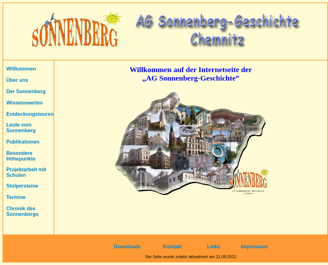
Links (213, 246)
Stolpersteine (22, 186)
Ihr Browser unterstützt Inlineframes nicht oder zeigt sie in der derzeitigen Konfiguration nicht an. (190, 147)
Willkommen (21, 68)
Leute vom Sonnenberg (21, 127)
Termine (16, 197)
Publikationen (22, 141)
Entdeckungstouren (30, 114)
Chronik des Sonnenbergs (22, 211)
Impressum (254, 246)
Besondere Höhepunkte (20, 155)
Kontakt (172, 246)
